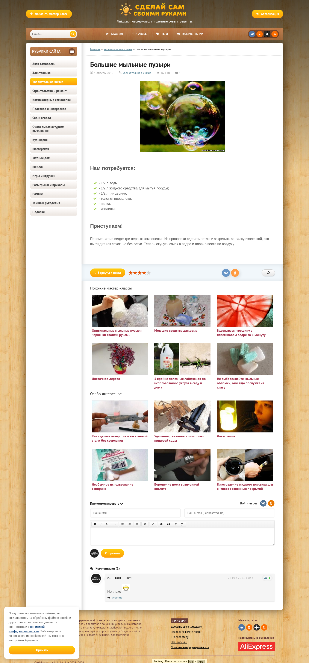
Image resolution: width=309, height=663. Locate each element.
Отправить (112, 553)
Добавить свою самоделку (186, 626)
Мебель (37, 167)
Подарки (38, 212)
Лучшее (139, 34)
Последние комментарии (186, 632)
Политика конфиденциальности (190, 647)
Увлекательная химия (47, 82)
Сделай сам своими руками (154, 9)
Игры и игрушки (43, 176)
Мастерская (40, 149)
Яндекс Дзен (179, 621)
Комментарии (190, 34)
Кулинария (40, 140)
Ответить (117, 597)
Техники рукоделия (46, 203)
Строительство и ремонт (49, 91)
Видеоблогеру (179, 637)
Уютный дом (41, 158)
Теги (162, 34)
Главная (114, 34)
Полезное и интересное (49, 109)
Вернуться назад (107, 273)
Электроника (41, 73)
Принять (42, 650)
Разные (37, 194)
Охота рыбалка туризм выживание (48, 129)
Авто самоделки (43, 64)
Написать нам (179, 642)
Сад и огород (41, 118)
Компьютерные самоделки (51, 100)
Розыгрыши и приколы (48, 185)
